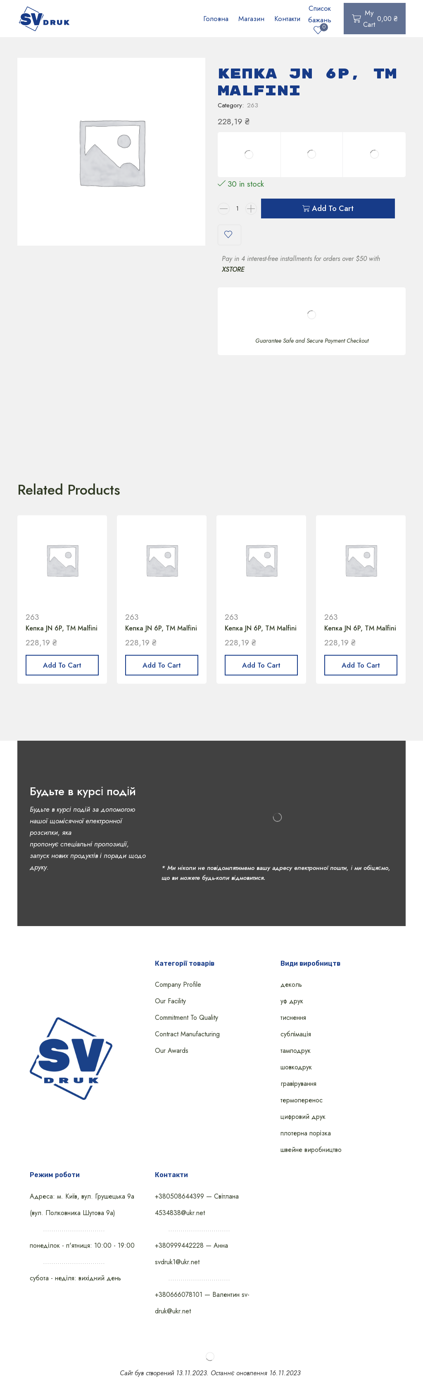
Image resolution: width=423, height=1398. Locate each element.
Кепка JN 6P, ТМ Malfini (61, 628)
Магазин (251, 19)
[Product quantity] (237, 209)
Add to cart (333, 208)
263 (252, 105)
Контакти (287, 19)
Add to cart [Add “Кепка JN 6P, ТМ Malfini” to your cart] (62, 665)
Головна (215, 19)
